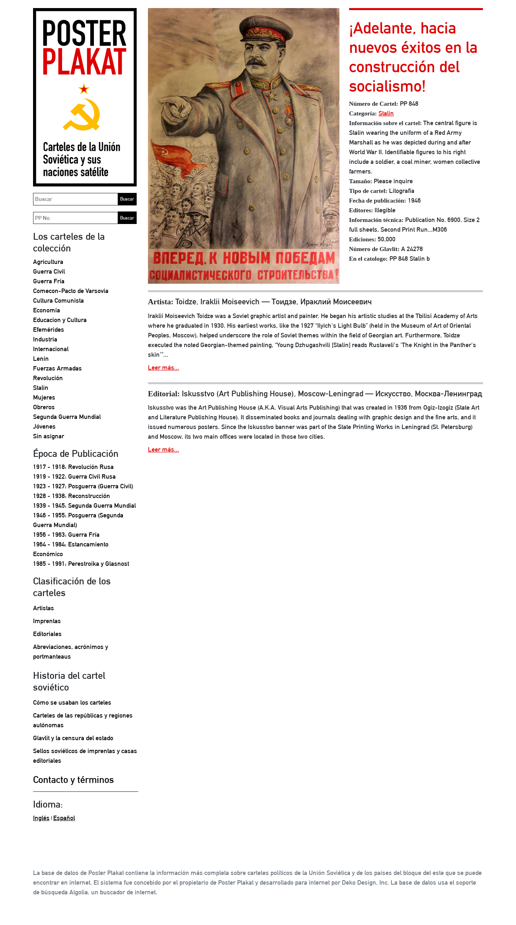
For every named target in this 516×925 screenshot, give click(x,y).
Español (64, 818)
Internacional (51, 349)
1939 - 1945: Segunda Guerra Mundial (84, 505)
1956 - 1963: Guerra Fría (66, 534)
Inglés (41, 818)
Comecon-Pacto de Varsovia (70, 291)
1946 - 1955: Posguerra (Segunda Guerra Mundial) (78, 520)
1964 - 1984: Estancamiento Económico (70, 549)
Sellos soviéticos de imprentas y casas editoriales (85, 755)
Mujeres (44, 397)
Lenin (41, 358)
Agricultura (48, 262)
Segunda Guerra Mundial (67, 417)
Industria (45, 339)
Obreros (44, 407)
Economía (46, 310)
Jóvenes (44, 426)
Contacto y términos (73, 779)
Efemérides (48, 329)
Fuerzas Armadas (57, 368)
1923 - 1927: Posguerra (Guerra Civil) (83, 486)
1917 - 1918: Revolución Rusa (73, 467)
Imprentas (47, 621)
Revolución (48, 378)
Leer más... (163, 367)
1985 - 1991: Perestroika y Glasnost (81, 563)
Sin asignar (48, 436)
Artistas (43, 608)
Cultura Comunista (58, 300)
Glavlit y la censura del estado (73, 738)
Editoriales (47, 634)
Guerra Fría (48, 281)
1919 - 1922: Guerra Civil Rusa (74, 476)
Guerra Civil (49, 271)
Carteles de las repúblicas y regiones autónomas (83, 720)
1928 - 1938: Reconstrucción (71, 496)
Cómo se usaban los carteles (72, 702)
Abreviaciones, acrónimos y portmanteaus (70, 651)
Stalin (40, 387)
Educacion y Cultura (60, 320)
